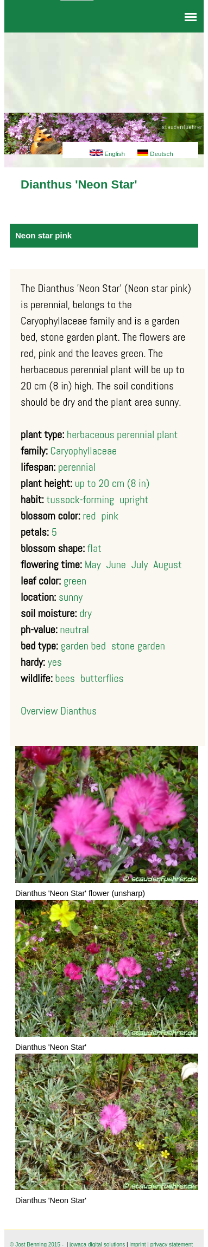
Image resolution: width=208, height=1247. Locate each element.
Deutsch (155, 154)
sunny (71, 597)
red (89, 516)
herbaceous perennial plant (122, 434)
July (139, 564)
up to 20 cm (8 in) (112, 483)
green (75, 581)
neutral (74, 629)
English (107, 154)
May (93, 564)
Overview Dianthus (59, 711)
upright (133, 499)
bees (65, 678)
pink (109, 516)
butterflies (102, 678)
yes (55, 662)
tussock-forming (80, 499)
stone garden (138, 646)
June (116, 564)
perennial (77, 467)
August (167, 564)
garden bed (83, 646)
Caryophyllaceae (84, 451)
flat (94, 548)
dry (85, 613)
